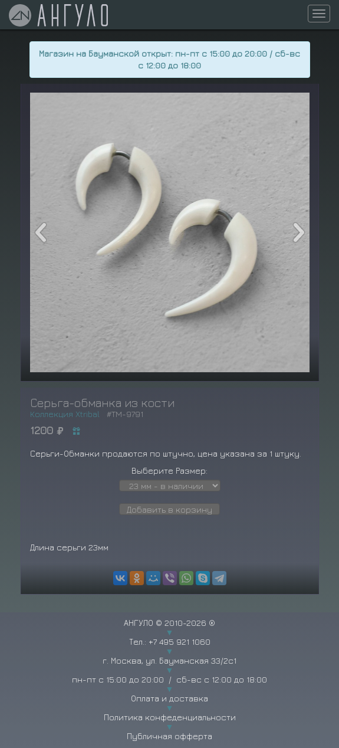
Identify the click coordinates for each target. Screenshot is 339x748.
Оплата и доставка (169, 698)
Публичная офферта (169, 736)
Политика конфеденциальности (170, 717)
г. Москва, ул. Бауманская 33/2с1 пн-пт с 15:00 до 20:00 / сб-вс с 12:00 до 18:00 (169, 669)
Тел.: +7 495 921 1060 (169, 642)
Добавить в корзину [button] (169, 509)
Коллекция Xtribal (65, 414)
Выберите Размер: (169, 470)
